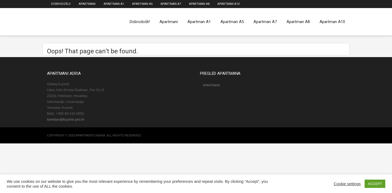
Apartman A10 (228, 4)
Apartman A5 (142, 4)
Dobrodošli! (61, 4)
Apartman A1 (114, 4)
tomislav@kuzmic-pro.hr (66, 119)
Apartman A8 (199, 4)
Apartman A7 (171, 4)
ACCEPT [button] (375, 184)
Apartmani (87, 4)
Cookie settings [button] (347, 184)
